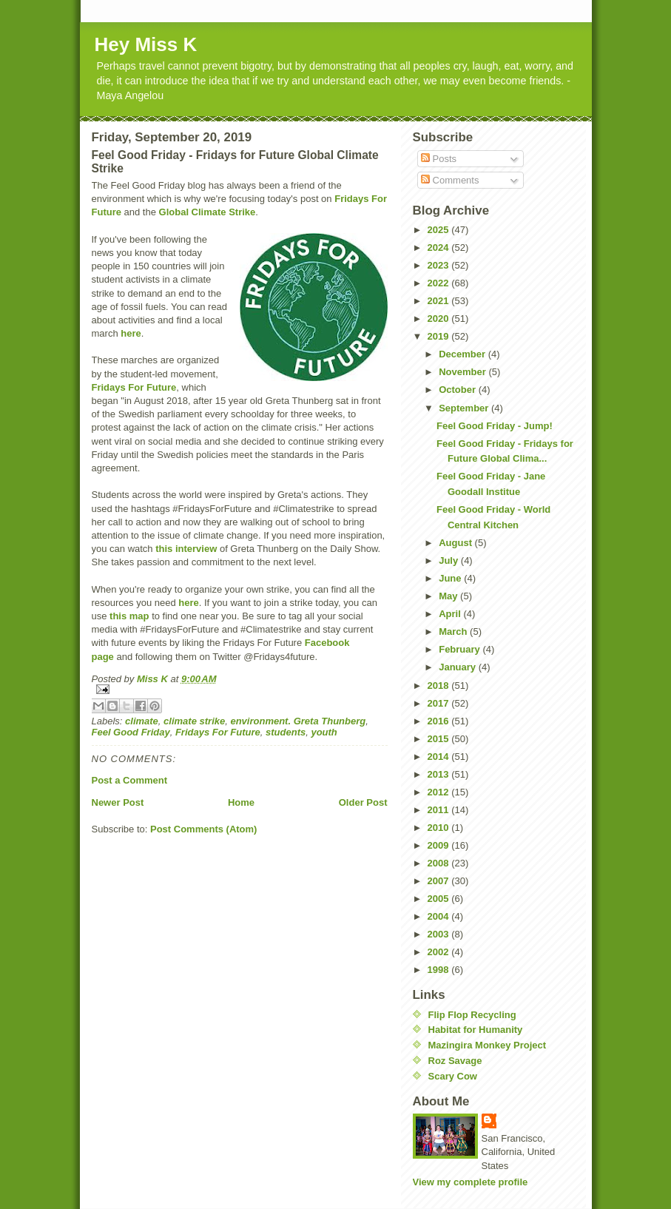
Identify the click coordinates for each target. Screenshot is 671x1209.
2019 (440, 336)
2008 (440, 863)
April (451, 613)
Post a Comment (130, 780)
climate (141, 721)
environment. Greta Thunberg (297, 721)
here (131, 333)
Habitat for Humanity (475, 1029)
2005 (440, 898)
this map (129, 616)
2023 (440, 265)
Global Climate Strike (207, 212)
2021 (440, 300)
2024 (440, 247)
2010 (440, 827)
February (460, 649)
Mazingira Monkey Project (487, 1045)
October (458, 389)
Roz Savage (455, 1060)
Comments (450, 180)
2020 (440, 318)
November (463, 371)
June (451, 578)
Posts (438, 158)
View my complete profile (470, 1182)
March (454, 631)
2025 (440, 229)
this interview (186, 548)
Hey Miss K (146, 44)
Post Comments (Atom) (203, 829)
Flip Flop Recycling (472, 1014)
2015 (440, 738)
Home (241, 802)
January (458, 667)
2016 (440, 721)
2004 (440, 916)
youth (324, 732)
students (286, 732)
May (449, 596)
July (450, 560)
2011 (440, 809)
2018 (440, 685)
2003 (440, 934)
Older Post (363, 802)
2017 (440, 703)
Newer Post (118, 802)
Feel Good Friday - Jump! (494, 425)
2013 (440, 774)
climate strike (194, 721)
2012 (440, 792)
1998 (440, 969)
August (456, 542)
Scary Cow (452, 1076)
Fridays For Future (134, 387)
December (463, 354)
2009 (440, 845)
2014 (440, 756)
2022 (440, 283)
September (465, 408)
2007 (440, 880)
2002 (440, 951)
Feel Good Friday (131, 732)
